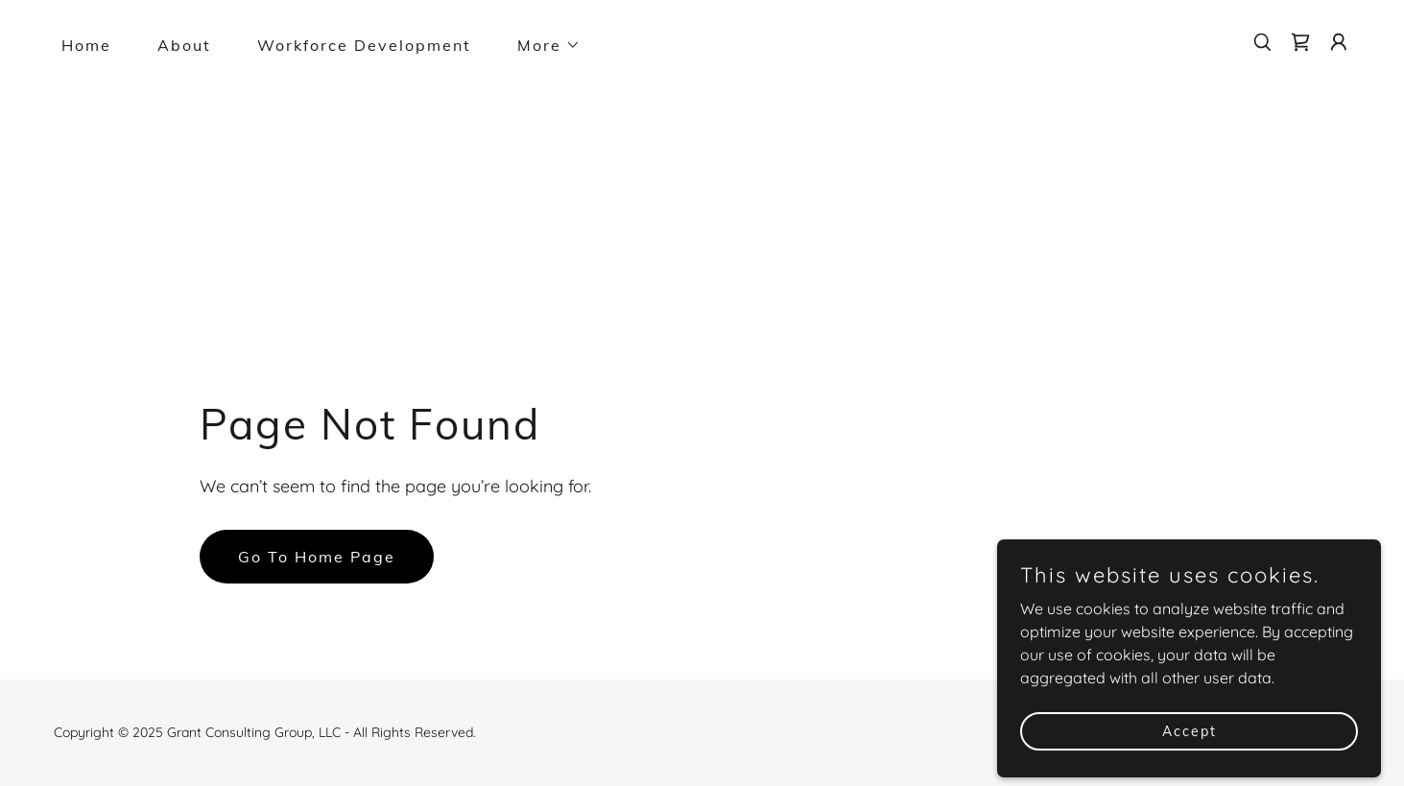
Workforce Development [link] (364, 45)
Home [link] (86, 45)
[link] (1300, 42)
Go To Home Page (316, 556)
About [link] (184, 45)
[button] (541, 45)
